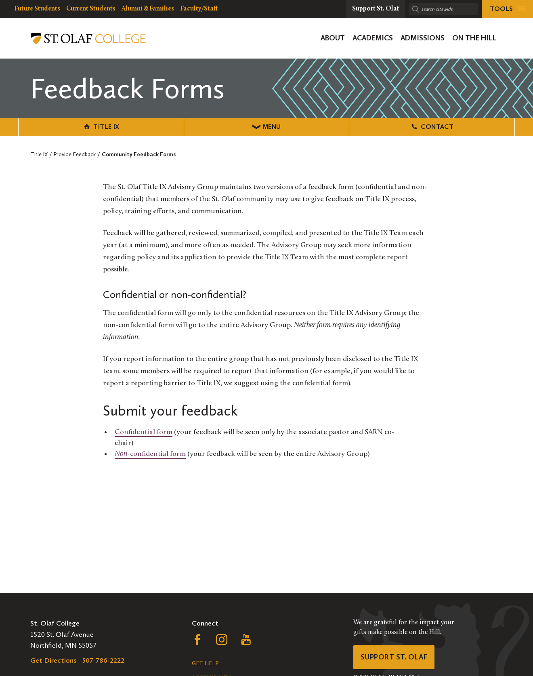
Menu (266, 126)
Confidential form (143, 432)
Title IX (101, 126)
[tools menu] (507, 9)
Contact (431, 126)
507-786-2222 (103, 660)
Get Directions (53, 660)
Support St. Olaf (394, 657)
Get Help (205, 663)
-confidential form (150, 454)
